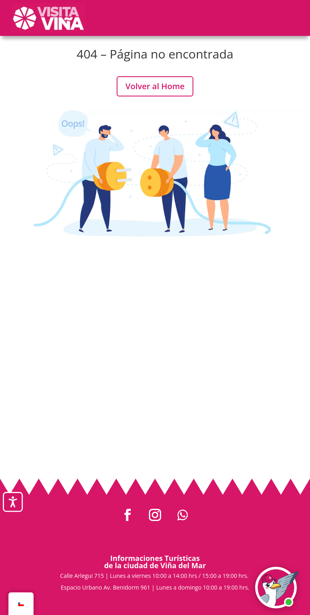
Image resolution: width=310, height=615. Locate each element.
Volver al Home (155, 86)
